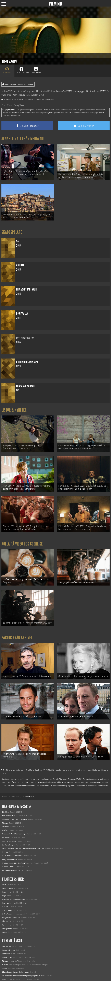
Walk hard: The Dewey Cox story (13, 881)
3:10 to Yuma (7, 892)
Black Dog (5, 794)
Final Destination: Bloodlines (12, 838)
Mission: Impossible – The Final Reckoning (17, 845)
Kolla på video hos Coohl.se (22, 535)
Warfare (5, 812)
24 (64, 91)
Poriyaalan (33, 95)
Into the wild (6, 885)
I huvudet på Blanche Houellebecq (14, 801)
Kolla (4, 961)
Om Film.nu (6, 928)
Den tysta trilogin (8, 827)
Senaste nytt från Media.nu (22, 138)
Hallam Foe (6, 914)
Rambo (5, 907)
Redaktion (6, 936)
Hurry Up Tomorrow (9, 841)
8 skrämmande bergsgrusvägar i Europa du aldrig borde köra (24, 965)
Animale (5, 834)
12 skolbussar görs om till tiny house (15, 954)
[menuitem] (4, 778)
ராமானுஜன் (79, 91)
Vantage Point (7, 910)
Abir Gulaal (6, 819)
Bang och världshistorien (11, 900)
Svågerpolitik (7, 976)
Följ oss (5, 943)
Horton (5, 874)
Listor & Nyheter (14, 406)
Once (4, 867)
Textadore (5, 969)
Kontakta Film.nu (8, 932)
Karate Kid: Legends (9, 852)
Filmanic (5, 947)
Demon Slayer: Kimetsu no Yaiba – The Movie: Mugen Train (23, 830)
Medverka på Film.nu (9, 939)
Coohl (4, 950)
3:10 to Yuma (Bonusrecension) (13, 896)
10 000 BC (5, 888)
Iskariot (5, 903)
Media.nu (5, 972)
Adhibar (96, 91)
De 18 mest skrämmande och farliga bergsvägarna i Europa (23, 958)
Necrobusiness (7, 870)
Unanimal (5, 808)
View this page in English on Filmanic (18, 84)
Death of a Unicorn (9, 823)
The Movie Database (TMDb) (70, 761)
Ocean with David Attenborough (14, 816)
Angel (4, 877)
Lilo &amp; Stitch (8, 849)
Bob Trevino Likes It (9, 798)
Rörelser (5, 805)
